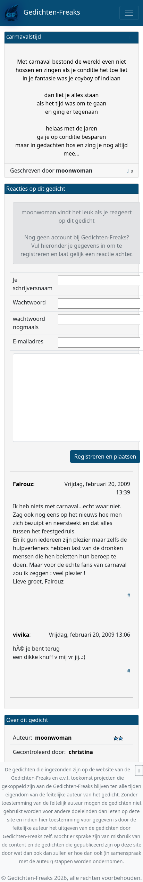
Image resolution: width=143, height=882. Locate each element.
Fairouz (23, 484)
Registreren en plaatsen (105, 456)
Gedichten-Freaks (42, 13)
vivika (21, 634)
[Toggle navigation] (129, 13)
